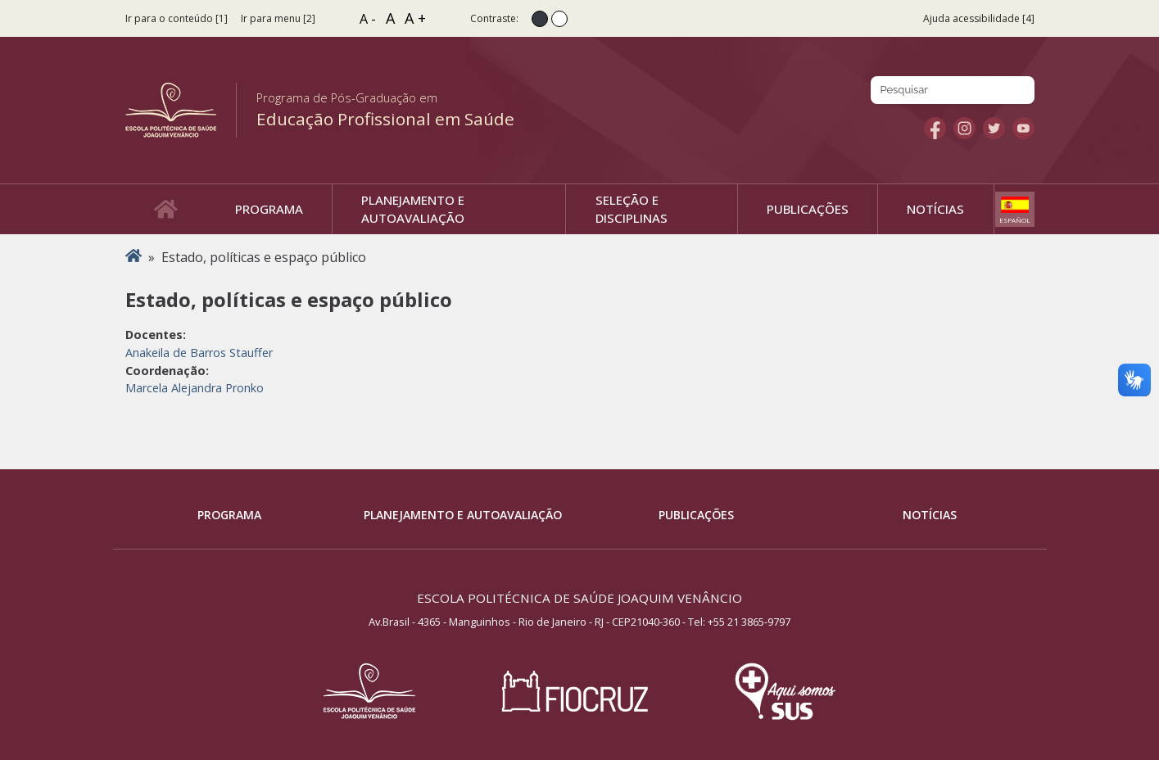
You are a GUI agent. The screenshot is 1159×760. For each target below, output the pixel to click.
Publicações (696, 514)
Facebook (935, 128)
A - (368, 19)
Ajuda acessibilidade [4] (978, 18)
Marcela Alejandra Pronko (194, 388)
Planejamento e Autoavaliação (463, 514)
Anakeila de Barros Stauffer (199, 352)
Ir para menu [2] (278, 18)
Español (1014, 219)
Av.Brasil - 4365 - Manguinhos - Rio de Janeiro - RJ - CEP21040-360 (524, 621)
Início (133, 257)
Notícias (930, 514)
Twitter (994, 128)
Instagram (964, 128)
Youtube (1023, 128)
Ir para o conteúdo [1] (176, 18)
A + (415, 18)
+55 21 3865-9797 (749, 621)
